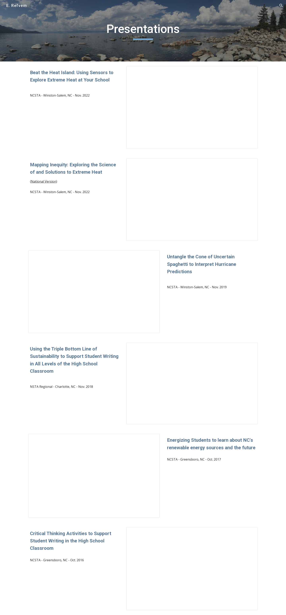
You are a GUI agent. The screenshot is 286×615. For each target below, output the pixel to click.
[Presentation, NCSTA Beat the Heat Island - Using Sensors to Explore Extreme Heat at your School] (192, 107)
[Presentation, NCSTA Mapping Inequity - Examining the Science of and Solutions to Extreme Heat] (192, 199)
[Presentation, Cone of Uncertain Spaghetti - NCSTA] (94, 291)
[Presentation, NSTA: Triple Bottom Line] (192, 383)
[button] (281, 5)
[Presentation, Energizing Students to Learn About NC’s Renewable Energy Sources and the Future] (94, 475)
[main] (143, 31)
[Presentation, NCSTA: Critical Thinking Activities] (192, 568)
